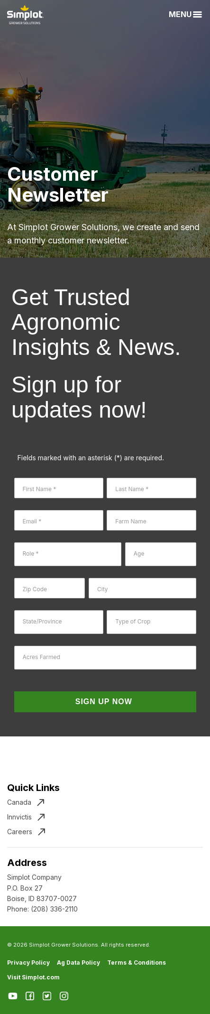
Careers (19, 832)
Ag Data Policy (78, 962)
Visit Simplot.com (33, 977)
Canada (19, 802)
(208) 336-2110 (54, 909)
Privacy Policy (28, 962)
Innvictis (19, 817)
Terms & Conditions (136, 962)
